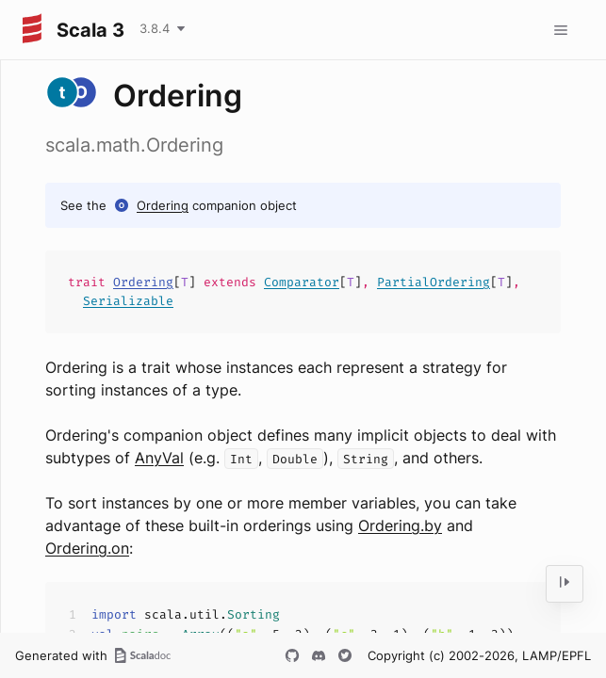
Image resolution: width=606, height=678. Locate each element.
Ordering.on (87, 548)
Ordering (162, 205)
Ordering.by (400, 525)
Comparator (301, 282)
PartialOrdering (433, 282)
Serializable (128, 301)
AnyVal (159, 457)
